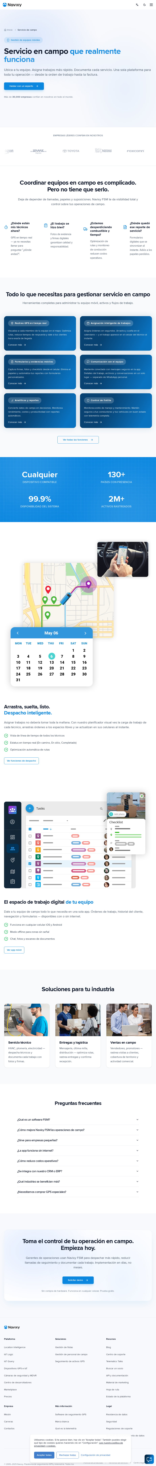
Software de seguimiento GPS (70, 1414)
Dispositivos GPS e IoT (15, 1368)
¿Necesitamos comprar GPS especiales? (78, 1192)
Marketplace (10, 1389)
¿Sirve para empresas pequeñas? (78, 1140)
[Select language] (137, 4)
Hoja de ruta (112, 1389)
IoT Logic (8, 1354)
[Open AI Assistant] (149, 1459)
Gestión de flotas (64, 1347)
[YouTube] (67, 1456)
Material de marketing (117, 1382)
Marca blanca (62, 1421)
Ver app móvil (14, 950)
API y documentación (117, 1375)
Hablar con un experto (23, 86)
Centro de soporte (115, 1354)
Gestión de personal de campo (71, 1354)
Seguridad (111, 1421)
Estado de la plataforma (118, 1396)
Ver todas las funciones (78, 439)
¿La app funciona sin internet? (78, 1150)
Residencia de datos (116, 1414)
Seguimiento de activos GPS (70, 1361)
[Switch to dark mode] (144, 4)
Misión (7, 1414)
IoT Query (9, 1361)
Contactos (9, 1428)
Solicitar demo (78, 1280)
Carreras (8, 1421)
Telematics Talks (114, 1361)
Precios (8, 1396)
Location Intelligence (14, 1347)
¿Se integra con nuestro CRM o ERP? (78, 1171)
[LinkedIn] (74, 1456)
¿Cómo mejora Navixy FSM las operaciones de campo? (78, 1130)
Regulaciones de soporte (119, 1428)
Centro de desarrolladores (18, 1382)
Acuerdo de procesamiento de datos (125, 1435)
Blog (108, 1347)
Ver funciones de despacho (21, 760)
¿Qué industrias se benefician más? (78, 1181)
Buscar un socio (114, 1368)
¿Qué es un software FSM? (78, 1119)
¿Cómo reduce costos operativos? (78, 1161)
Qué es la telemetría (65, 1428)
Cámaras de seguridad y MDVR (20, 1375)
